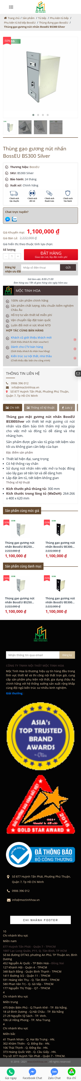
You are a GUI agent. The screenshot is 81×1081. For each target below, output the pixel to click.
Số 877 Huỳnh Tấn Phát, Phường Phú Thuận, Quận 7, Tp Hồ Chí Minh (37, 394)
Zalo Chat (54, 1074)
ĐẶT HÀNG (51, 254)
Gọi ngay (11, 1074)
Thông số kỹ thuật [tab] (40, 407)
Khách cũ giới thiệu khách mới (31, 340)
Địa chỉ (71, 1074)
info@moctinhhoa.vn (22, 387)
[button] (33, 115)
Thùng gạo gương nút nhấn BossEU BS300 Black (60, 545)
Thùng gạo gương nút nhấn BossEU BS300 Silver (34, 26)
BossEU (34, 167)
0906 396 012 (17, 383)
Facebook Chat (32, 1074)
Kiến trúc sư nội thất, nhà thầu (31, 358)
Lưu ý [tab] (67, 407)
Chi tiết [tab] (12, 407)
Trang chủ (14, 18)
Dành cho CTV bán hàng (30, 349)
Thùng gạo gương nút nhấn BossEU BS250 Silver (20, 545)
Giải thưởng (14, 693)
